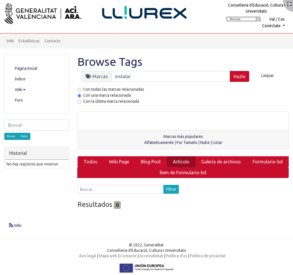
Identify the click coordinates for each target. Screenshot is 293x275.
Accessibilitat (151, 256)
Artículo (181, 161)
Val (272, 19)
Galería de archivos (221, 161)
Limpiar (267, 75)
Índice (20, 79)
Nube (205, 142)
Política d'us (176, 256)
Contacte (128, 256)
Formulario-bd (268, 161)
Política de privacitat (207, 256)
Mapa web (108, 256)
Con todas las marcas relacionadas (113, 89)
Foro (19, 100)
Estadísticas (29, 41)
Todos (90, 161)
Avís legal (87, 256)
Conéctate (272, 25)
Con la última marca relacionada (111, 101)
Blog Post (151, 161)
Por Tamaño (187, 142)
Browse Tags (110, 61)
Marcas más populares (183, 136)
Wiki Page (119, 161)
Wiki (10, 41)
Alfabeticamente (159, 142)
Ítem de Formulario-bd (183, 172)
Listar (217, 142)
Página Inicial (26, 68)
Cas (281, 19)
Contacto (52, 41)
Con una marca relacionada (107, 95)
